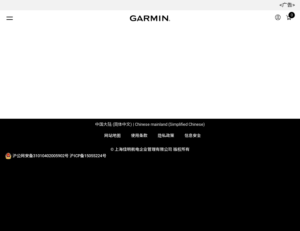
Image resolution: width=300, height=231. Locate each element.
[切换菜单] (4, 16)
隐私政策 (166, 135)
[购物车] (289, 18)
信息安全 (192, 135)
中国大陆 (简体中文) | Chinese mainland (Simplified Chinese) (150, 124)
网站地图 (112, 135)
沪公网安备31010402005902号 (41, 155)
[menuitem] (278, 18)
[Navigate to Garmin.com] (150, 18)
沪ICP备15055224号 (88, 155)
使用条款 (139, 135)
